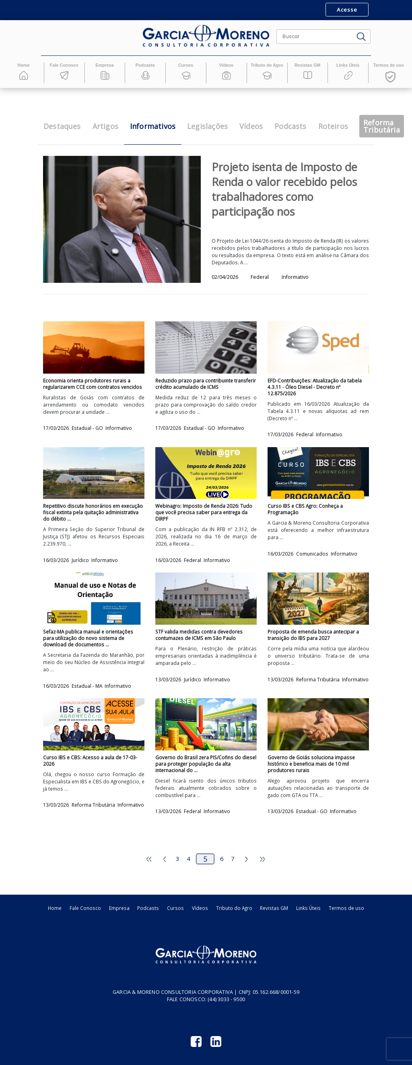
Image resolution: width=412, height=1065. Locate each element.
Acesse (347, 9)
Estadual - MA (87, 686)
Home (55, 908)
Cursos (175, 908)
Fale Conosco (85, 908)
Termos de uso (346, 908)
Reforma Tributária (318, 679)
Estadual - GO (88, 428)
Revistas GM (274, 908)
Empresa (119, 908)
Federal (305, 434)
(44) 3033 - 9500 (226, 999)
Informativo (118, 428)
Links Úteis (308, 908)
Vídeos (200, 908)
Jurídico (81, 560)
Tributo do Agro (234, 908)
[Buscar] (314, 36)
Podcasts (148, 908)
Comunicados (313, 553)
